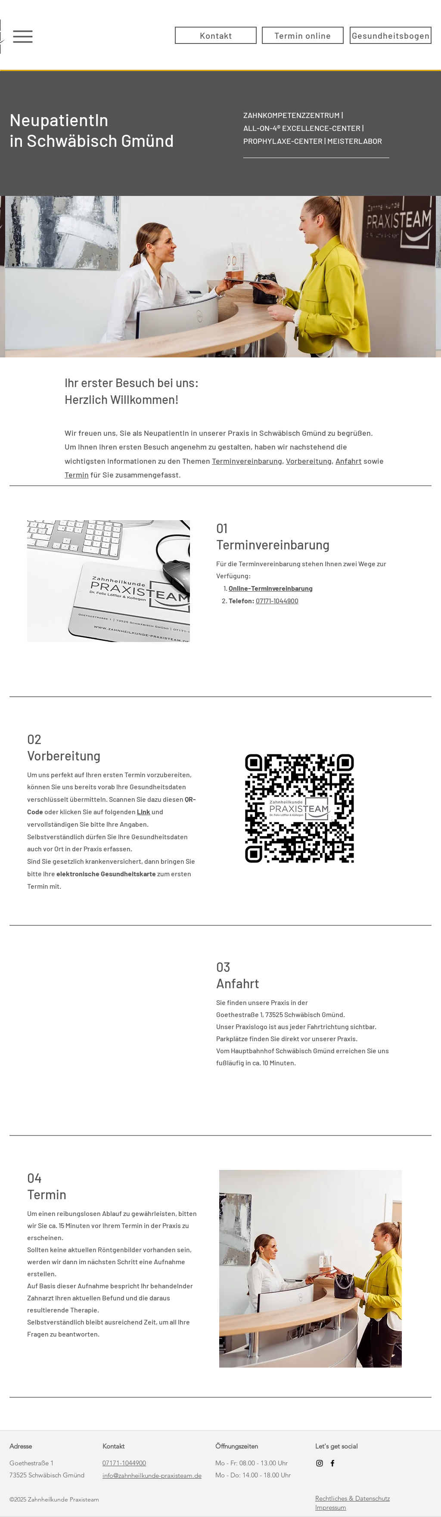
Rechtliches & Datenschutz (352, 1498)
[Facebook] (332, 1463)
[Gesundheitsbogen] (391, 35)
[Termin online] (303, 35)
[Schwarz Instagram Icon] (319, 1463)
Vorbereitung (309, 460)
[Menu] (22, 36)
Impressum (330, 1507)
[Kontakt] (216, 35)
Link (143, 811)
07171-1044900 (277, 600)
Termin (77, 474)
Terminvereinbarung (247, 460)
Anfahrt (348, 460)
